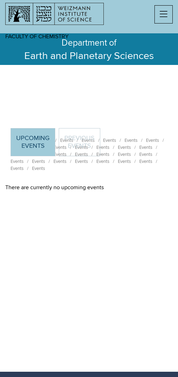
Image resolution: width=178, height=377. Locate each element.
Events (17, 161)
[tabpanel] (89, 187)
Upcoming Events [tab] (35, 145)
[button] (163, 14)
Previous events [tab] (79, 142)
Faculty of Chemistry (37, 36)
